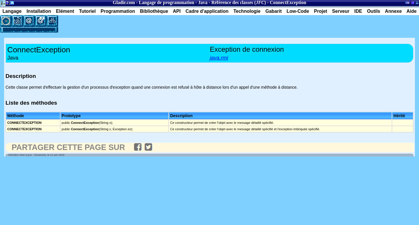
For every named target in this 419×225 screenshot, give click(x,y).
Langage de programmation (166, 2)
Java (203, 2)
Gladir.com (124, 2)
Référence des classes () (238, 2)
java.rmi (219, 58)
